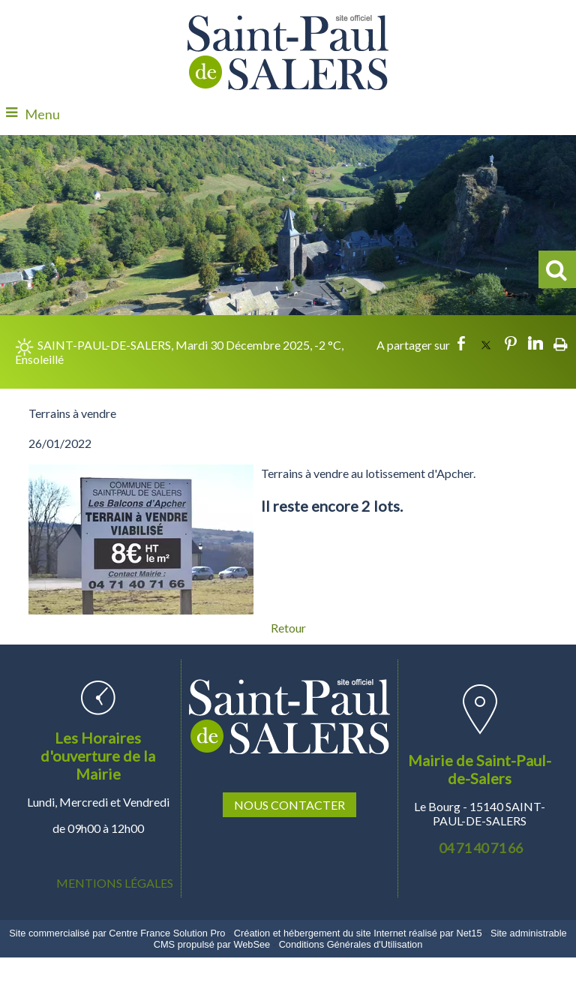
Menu (42, 114)
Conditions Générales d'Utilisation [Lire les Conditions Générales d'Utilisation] (351, 944)
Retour (288, 628)
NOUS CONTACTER (289, 805)
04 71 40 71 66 (481, 848)
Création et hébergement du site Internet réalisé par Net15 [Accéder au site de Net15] (358, 933)
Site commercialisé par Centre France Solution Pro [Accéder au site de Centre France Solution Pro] (117, 933)
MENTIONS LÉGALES (114, 883)
